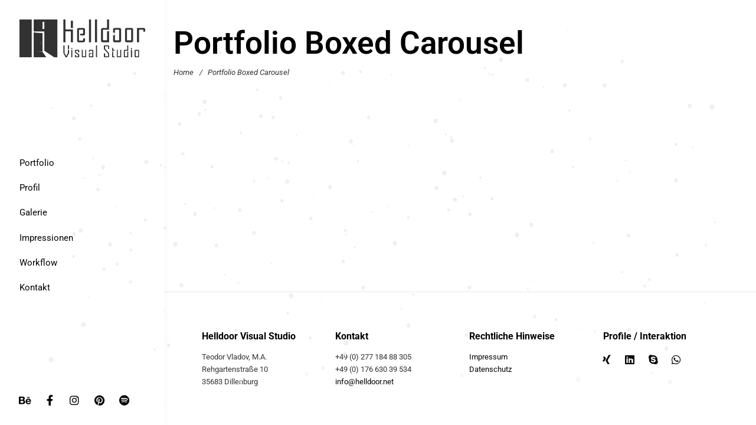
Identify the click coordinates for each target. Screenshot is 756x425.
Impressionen (46, 238)
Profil (29, 187)
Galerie (33, 212)
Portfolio (36, 163)
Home (184, 72)
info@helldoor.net (364, 381)
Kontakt (34, 287)
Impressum (488, 356)
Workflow (38, 262)
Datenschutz (490, 369)
